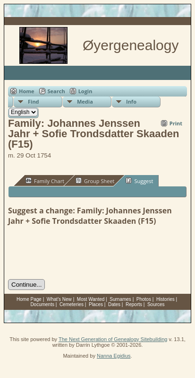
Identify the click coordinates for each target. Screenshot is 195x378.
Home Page (29, 299)
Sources (156, 304)
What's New (59, 299)
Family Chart (44, 181)
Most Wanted (91, 299)
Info (131, 101)
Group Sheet (95, 181)
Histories (165, 299)
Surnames (120, 299)
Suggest (139, 181)
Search (56, 91)
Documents (42, 304)
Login (85, 91)
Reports (134, 304)
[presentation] (80, 252)
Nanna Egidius (114, 356)
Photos (143, 299)
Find (33, 101)
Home (26, 91)
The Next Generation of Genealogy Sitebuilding (113, 339)
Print (176, 123)
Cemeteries (71, 304)
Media (85, 101)
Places (96, 304)
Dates (114, 304)
